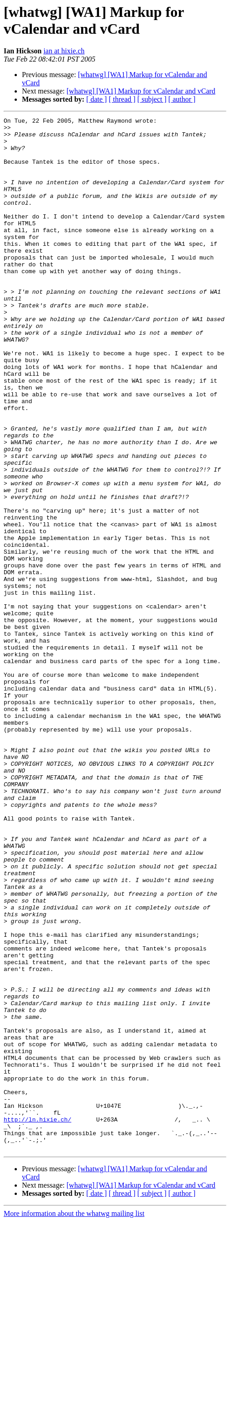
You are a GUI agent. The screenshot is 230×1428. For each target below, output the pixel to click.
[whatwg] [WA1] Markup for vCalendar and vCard (141, 91)
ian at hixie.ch (63, 51)
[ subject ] (152, 99)
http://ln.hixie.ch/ (37, 1320)
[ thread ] (122, 99)
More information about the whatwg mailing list (74, 1420)
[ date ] (96, 99)
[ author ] (182, 99)
